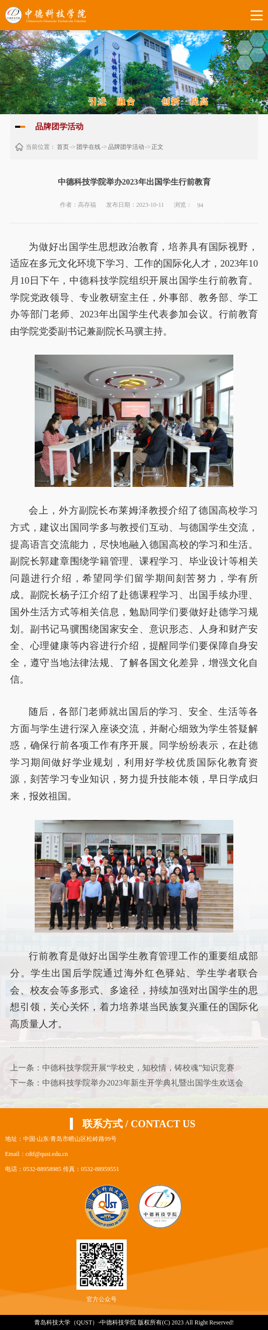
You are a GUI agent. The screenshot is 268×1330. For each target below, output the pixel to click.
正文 (157, 146)
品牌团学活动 (126, 146)
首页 (63, 146)
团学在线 (88, 146)
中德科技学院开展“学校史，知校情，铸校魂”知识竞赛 (138, 1067)
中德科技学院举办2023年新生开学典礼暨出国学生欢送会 (142, 1082)
